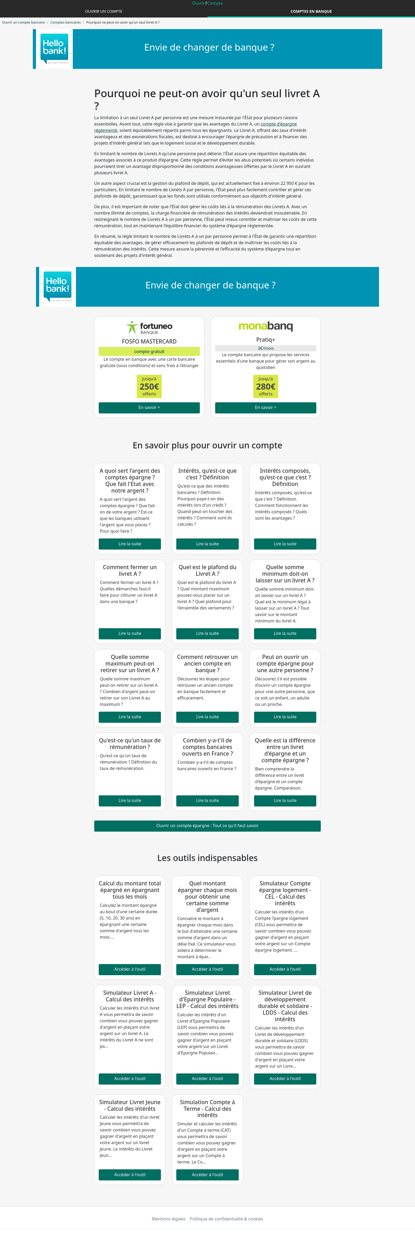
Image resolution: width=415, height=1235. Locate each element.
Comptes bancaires (65, 22)
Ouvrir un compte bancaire (23, 22)
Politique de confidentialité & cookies (226, 1219)
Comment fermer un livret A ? (130, 570)
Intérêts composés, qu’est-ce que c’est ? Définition (285, 477)
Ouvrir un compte (103, 11)
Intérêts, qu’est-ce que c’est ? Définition (207, 474)
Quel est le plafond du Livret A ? (208, 570)
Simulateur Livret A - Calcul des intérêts (130, 996)
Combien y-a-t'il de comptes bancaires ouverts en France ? (207, 747)
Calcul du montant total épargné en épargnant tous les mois (130, 890)
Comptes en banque (311, 11)
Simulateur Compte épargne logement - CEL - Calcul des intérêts (285, 893)
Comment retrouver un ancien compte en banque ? (207, 663)
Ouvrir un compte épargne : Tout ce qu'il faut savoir (207, 825)
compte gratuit (149, 351)
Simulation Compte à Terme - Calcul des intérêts (207, 1108)
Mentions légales (169, 1219)
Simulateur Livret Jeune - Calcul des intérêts (130, 1105)
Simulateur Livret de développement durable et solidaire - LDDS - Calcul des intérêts (285, 1006)
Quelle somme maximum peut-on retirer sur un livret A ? (130, 663)
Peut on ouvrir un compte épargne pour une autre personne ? (285, 663)
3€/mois (266, 348)
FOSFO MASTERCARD (149, 341)
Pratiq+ (265, 339)
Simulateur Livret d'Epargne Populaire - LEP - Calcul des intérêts (207, 999)
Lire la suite (130, 544)
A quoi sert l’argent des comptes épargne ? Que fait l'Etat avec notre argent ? (130, 480)
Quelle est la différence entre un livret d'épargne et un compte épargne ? (285, 750)
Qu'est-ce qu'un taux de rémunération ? (130, 744)
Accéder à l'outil (130, 969)
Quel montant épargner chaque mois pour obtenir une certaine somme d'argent (207, 896)
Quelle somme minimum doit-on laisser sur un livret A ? (285, 573)
